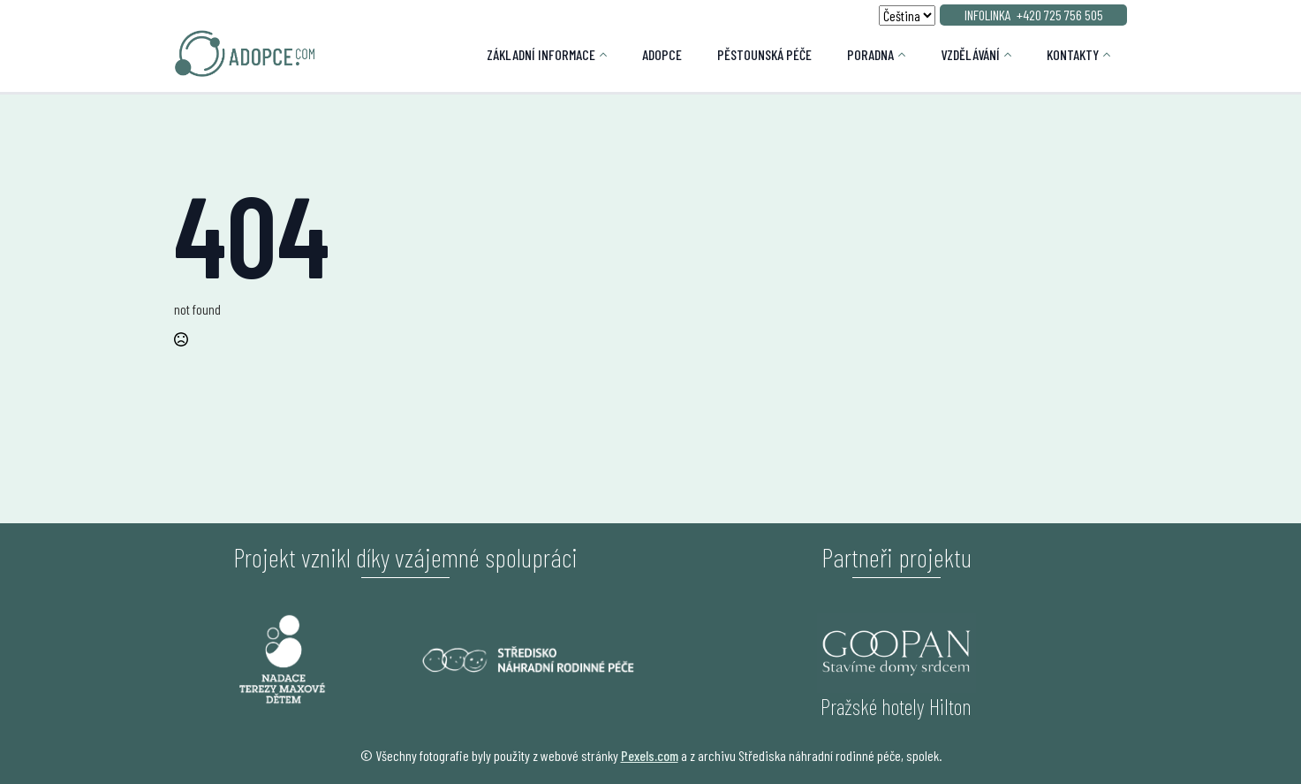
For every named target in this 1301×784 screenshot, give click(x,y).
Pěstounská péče (764, 54)
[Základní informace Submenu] (609, 55)
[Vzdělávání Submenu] (1014, 55)
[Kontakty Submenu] (1113, 55)
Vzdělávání (970, 54)
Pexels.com (649, 755)
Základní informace (541, 54)
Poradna (870, 54)
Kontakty (1073, 54)
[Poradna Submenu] (908, 55)
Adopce (662, 54)
